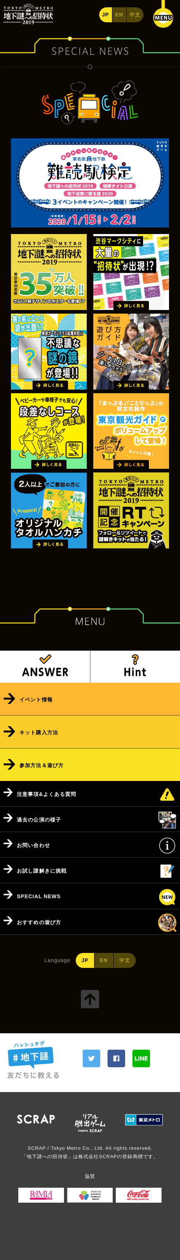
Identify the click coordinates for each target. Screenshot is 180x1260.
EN (119, 15)
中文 (135, 15)
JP (105, 15)
